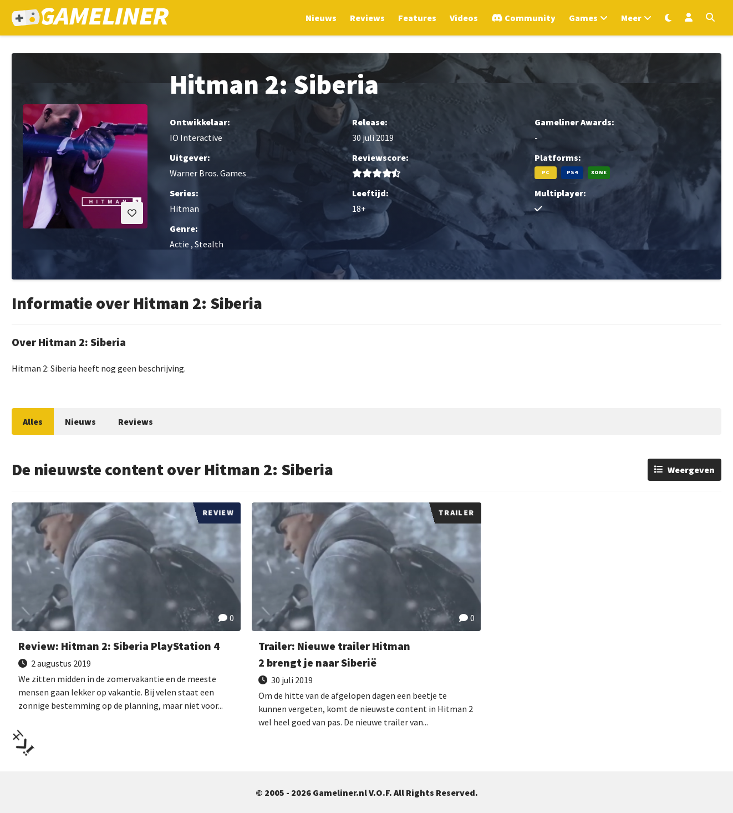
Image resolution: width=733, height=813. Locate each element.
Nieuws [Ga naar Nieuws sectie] (321, 17)
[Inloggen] (689, 17)
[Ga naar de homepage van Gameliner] (90, 18)
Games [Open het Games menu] (583, 17)
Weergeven (691, 469)
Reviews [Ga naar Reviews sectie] (367, 17)
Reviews (135, 421)
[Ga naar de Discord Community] (523, 17)
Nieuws (80, 421)
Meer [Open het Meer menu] (631, 17)
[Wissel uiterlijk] (668, 17)
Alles (33, 421)
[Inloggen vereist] (132, 213)
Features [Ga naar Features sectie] (417, 17)
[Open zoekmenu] (710, 17)
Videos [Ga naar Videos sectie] (464, 17)
